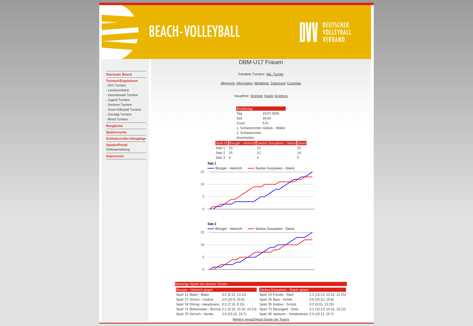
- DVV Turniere (116, 85)
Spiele (269, 96)
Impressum (115, 156)
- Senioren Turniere (119, 104)
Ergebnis (281, 96)
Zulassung (278, 83)
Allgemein (228, 83)
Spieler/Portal (117, 145)
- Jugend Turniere (118, 100)
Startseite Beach (119, 74)
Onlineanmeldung (118, 149)
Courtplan (294, 83)
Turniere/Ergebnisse (122, 81)
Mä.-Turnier (274, 74)
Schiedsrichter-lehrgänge (126, 138)
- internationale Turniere (122, 95)
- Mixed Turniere (117, 119)
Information (245, 83)
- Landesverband (117, 90)
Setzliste (256, 96)
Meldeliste (261, 83)
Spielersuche (116, 132)
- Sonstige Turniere (119, 114)
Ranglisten (114, 126)
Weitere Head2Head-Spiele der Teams (261, 319)
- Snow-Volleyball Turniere (123, 109)
